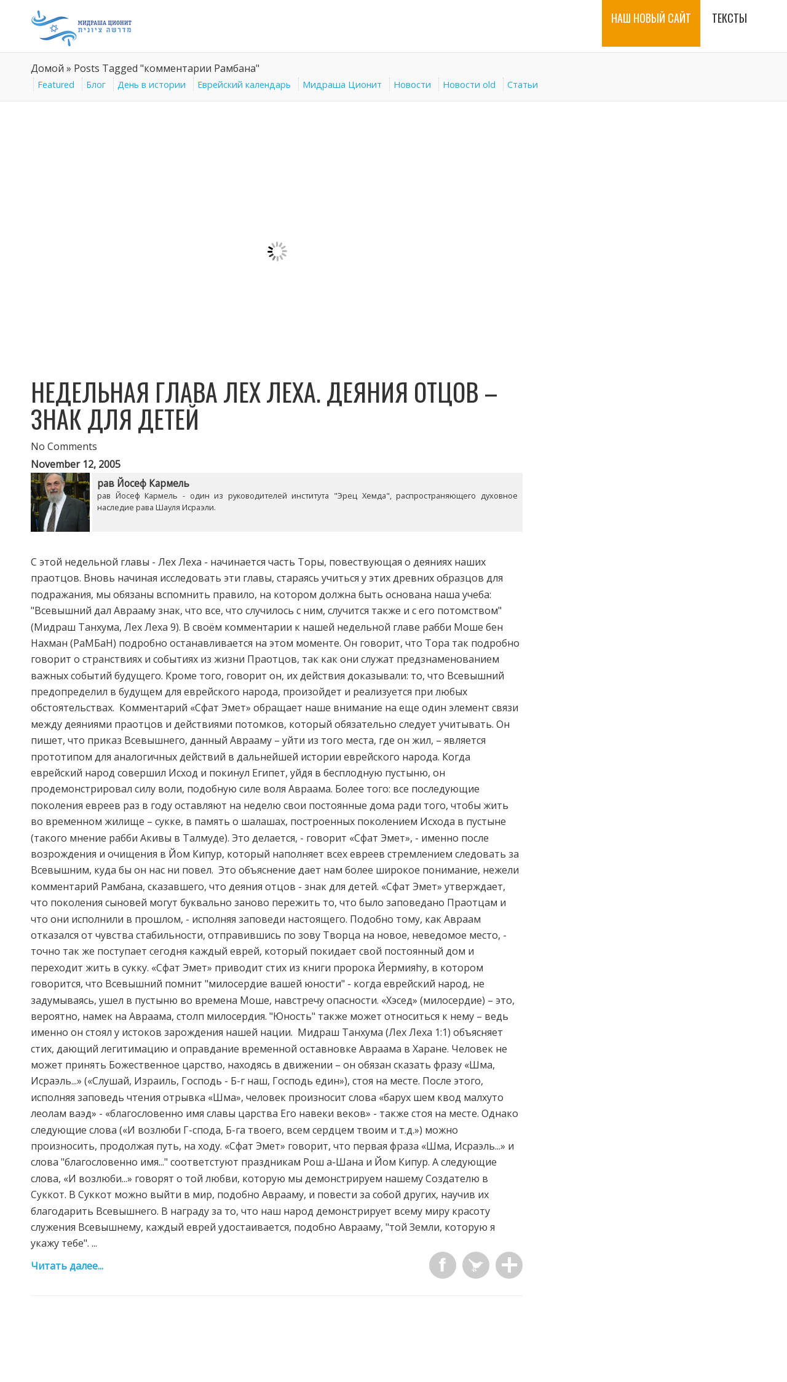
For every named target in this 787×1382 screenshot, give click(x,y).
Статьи (522, 84)
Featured (56, 84)
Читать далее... (67, 1266)
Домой (47, 68)
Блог (96, 84)
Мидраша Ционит (342, 84)
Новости (412, 84)
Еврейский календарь (244, 84)
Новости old (469, 84)
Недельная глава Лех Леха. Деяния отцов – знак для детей (264, 405)
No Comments (64, 446)
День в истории (151, 84)
